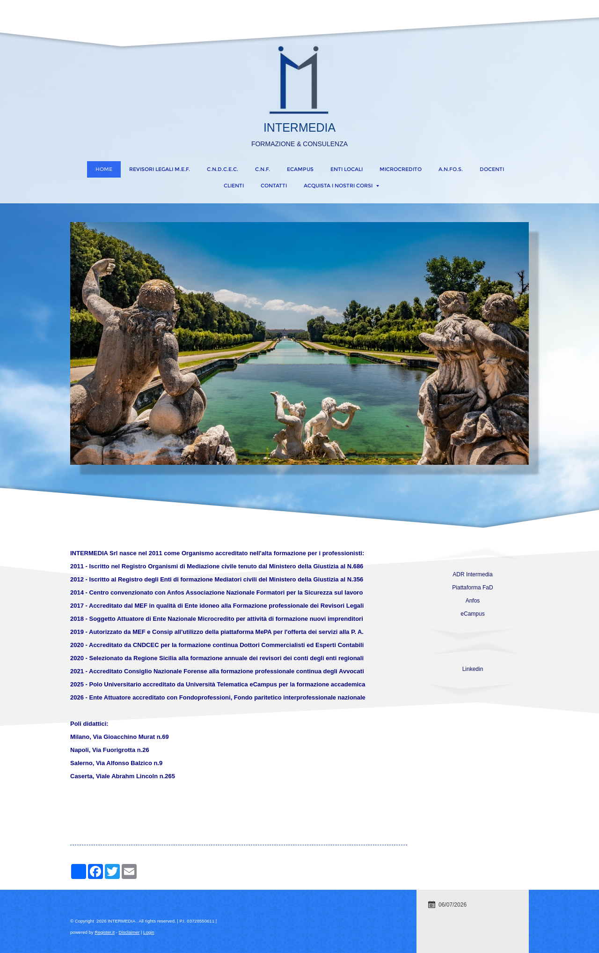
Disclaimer (128, 932)
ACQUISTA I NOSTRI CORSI (341, 185)
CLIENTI (234, 185)
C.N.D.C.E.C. (222, 169)
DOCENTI (492, 169)
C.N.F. (262, 169)
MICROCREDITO (401, 169)
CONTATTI (274, 185)
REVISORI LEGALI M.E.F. (159, 169)
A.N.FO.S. (450, 169)
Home (103, 169)
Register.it (105, 932)
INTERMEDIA (299, 127)
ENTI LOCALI (346, 169)
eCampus (300, 169)
